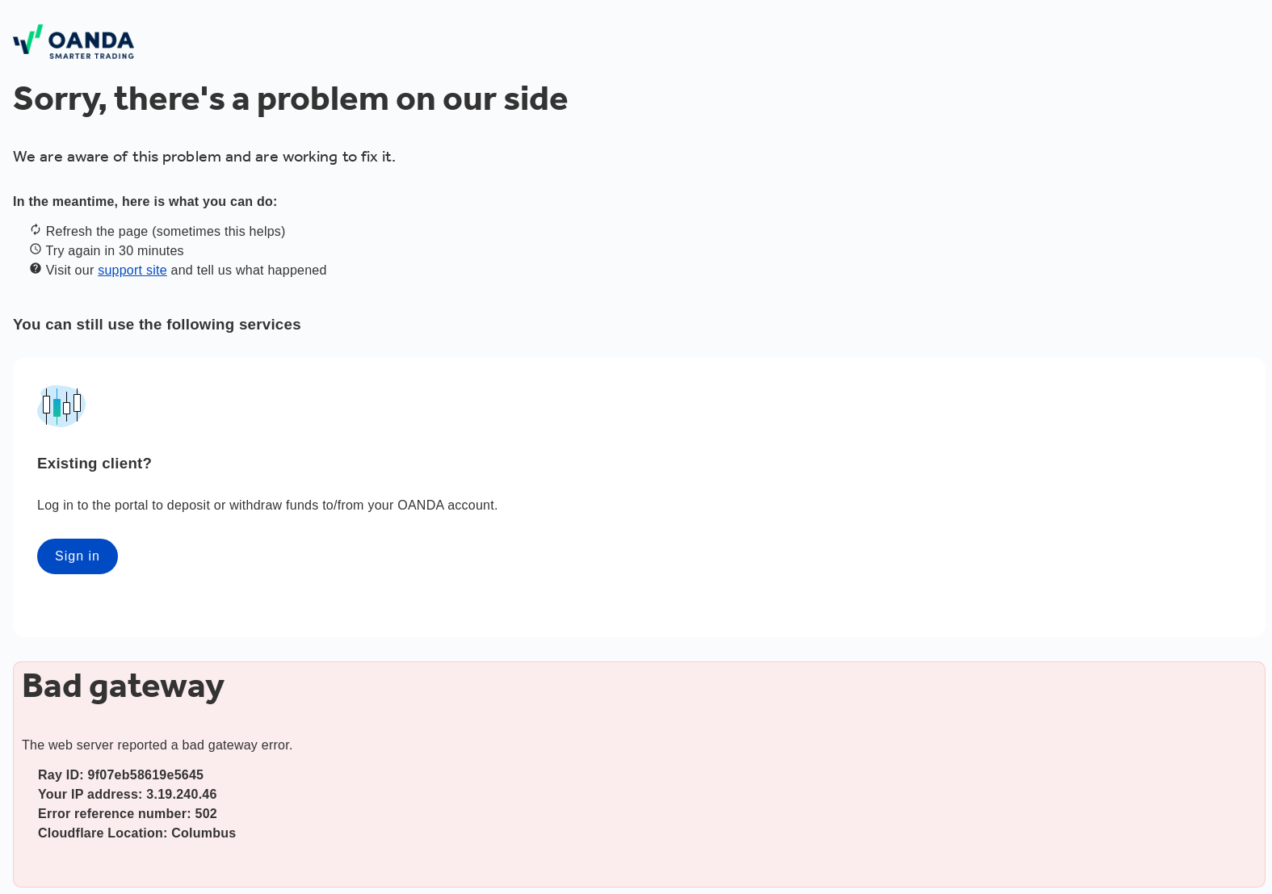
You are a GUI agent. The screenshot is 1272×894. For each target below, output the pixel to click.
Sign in (77, 556)
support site (132, 270)
